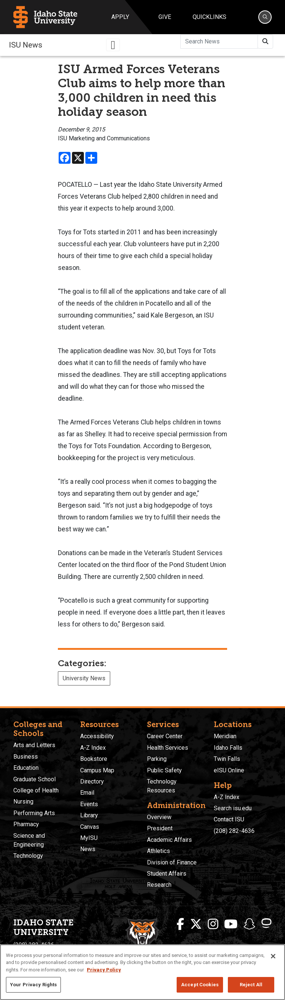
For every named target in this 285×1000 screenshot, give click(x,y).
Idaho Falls (228, 747)
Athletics (158, 850)
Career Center (165, 736)
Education (26, 767)
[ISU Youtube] (231, 924)
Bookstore (93, 758)
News (87, 849)
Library (89, 815)
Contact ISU (229, 819)
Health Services (167, 747)
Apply (120, 16)
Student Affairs (166, 873)
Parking (157, 758)
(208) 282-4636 (234, 830)
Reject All (251, 984)
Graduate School (34, 779)
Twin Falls (227, 758)
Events (89, 804)
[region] (142, 972)
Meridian (225, 736)
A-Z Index (93, 747)
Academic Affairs (169, 839)
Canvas (89, 826)
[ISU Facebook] (180, 924)
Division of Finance (172, 862)
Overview (159, 817)
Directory (92, 781)
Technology (28, 855)
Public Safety (164, 770)
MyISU (89, 837)
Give (164, 16)
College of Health (36, 790)
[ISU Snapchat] (249, 924)
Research (159, 884)
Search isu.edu (233, 808)
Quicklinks (209, 16)
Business (25, 756)
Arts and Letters (34, 745)
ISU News (25, 44)
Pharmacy (26, 824)
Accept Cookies (200, 984)
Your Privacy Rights (33, 984)
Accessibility (97, 736)
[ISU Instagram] (213, 924)
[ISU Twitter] (196, 924)
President (160, 828)
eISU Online (229, 770)
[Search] (265, 17)
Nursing (23, 801)
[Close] (273, 956)
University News (84, 678)
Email (87, 792)
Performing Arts (34, 813)
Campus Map (97, 770)
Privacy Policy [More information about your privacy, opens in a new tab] (104, 970)
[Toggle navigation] (113, 45)
